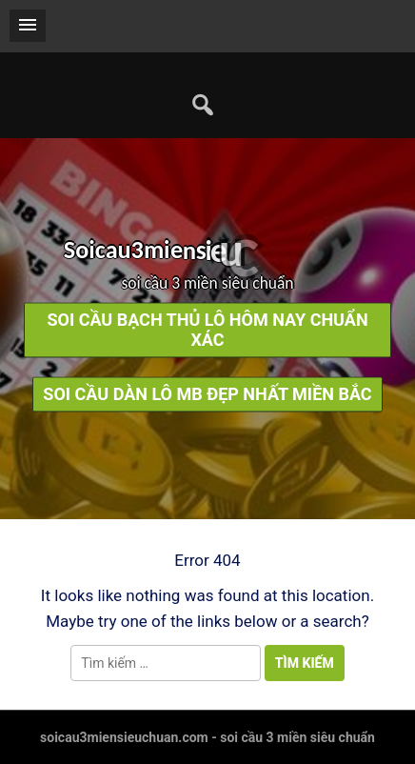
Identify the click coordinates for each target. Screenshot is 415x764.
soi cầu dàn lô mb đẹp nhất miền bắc (207, 395)
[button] (28, 26)
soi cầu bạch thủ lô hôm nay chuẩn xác (207, 331)
